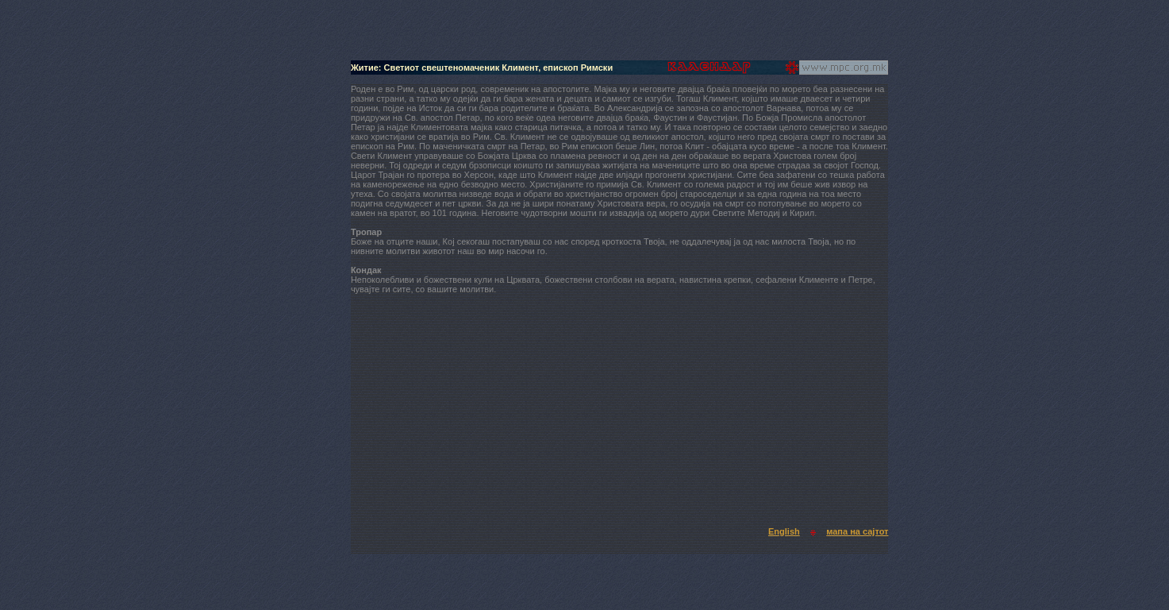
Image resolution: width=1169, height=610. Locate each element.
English (784, 531)
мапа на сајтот (857, 531)
